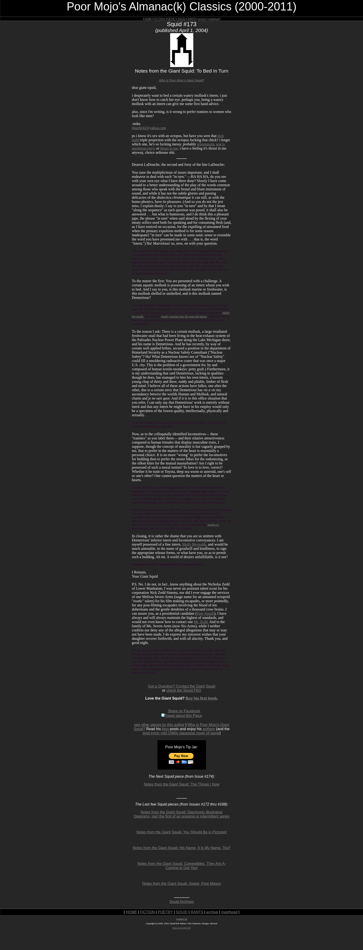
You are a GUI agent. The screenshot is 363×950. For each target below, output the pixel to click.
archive (202, 18)
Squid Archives (181, 902)
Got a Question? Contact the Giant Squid (181, 686)
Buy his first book (201, 698)
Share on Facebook (184, 711)
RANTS (192, 18)
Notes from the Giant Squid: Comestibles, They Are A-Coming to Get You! (181, 866)
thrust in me (169, 148)
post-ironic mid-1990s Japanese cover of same (181, 733)
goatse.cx (213, 524)
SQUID (182, 18)
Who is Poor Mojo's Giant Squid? (181, 80)
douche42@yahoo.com (149, 128)
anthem (209, 729)
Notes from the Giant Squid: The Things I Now (181, 784)
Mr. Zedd (201, 622)
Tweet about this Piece (181, 716)
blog (165, 729)
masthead (213, 18)
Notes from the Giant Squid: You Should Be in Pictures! (181, 832)
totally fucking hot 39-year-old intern (184, 316)
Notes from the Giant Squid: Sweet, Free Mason (181, 884)
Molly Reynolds (194, 544)
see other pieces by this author (159, 725)
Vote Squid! (205, 613)
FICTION (159, 18)
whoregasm (205, 144)
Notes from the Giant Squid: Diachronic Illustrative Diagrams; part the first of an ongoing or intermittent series (181, 814)
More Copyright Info (181, 928)
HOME (148, 18)
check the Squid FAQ (183, 690)
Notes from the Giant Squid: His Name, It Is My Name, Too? (182, 848)
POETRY (171, 18)
